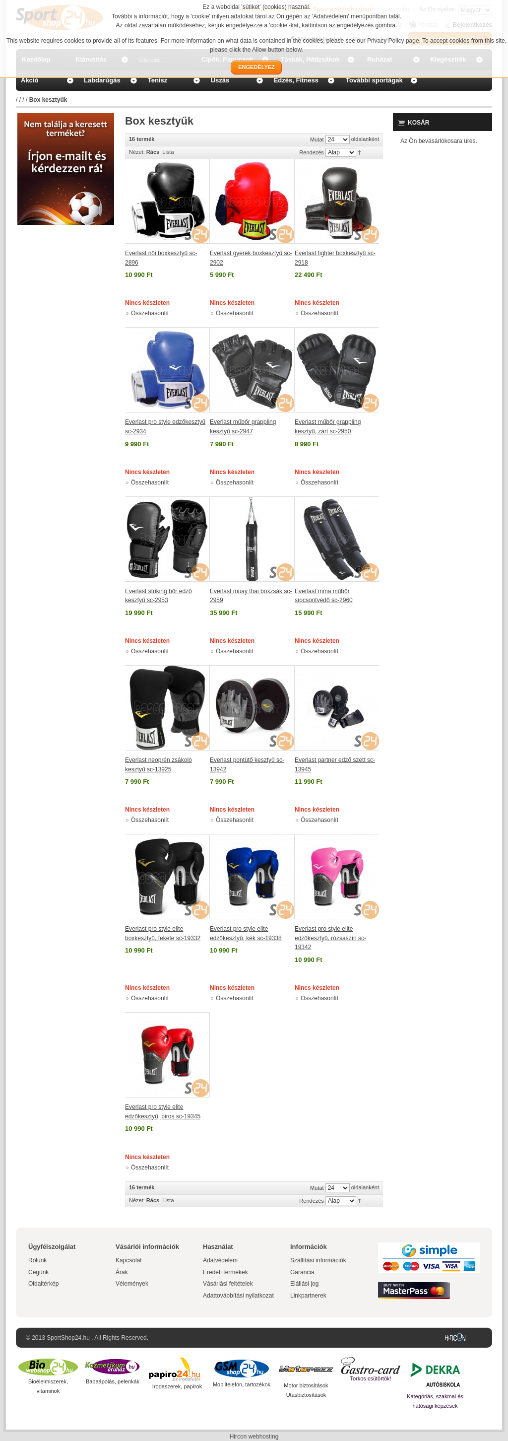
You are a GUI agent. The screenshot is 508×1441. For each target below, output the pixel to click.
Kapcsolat (129, 1260)
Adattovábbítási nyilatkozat (238, 1295)
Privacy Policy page (393, 40)
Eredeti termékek (225, 1272)
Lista (168, 152)
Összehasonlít (150, 313)
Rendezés (311, 152)
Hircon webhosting (254, 1436)
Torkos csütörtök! (370, 1378)
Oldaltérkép (43, 1283)
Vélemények (132, 1283)
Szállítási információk (318, 1260)
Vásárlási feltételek (228, 1283)
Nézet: (137, 152)
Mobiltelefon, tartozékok (241, 1384)
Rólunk (37, 1260)
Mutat (317, 139)
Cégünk (38, 1272)
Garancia (302, 1272)
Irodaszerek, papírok (177, 1386)
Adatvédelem (220, 1260)
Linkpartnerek (308, 1295)
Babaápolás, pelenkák (112, 1381)
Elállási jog (304, 1283)
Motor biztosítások (306, 1385)
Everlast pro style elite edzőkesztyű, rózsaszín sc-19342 (330, 938)
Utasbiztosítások (306, 1395)
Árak (122, 1272)
